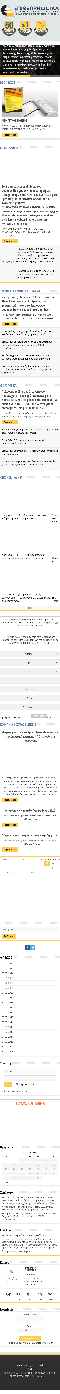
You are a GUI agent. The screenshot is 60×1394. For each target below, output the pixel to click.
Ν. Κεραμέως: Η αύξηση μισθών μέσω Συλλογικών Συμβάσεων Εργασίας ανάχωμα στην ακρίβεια (37, 274)
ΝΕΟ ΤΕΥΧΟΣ (7, 82)
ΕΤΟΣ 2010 (7, 1041)
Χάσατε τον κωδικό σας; (16, 1090)
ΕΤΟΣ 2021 (7, 987)
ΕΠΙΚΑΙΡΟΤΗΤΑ (9, 147)
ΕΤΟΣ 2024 (7, 973)
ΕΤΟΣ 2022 (7, 982)
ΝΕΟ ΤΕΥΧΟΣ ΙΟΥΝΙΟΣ (14, 120)
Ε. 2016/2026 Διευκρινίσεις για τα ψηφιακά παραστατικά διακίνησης (23, 442)
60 (20, 872)
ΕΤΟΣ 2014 (7, 1022)
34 (53, 867)
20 (24, 859)
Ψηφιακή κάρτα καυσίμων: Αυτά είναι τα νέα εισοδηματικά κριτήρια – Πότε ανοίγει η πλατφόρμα (30, 736)
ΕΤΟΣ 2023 (7, 978)
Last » (33, 872)
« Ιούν (5, 1181)
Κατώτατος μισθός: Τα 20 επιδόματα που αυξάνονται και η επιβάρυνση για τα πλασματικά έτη (29, 517)
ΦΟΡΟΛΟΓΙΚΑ (8, 385)
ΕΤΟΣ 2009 (7, 1046)
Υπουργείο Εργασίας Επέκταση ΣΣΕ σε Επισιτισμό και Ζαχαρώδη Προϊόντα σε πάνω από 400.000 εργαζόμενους (29, 345)
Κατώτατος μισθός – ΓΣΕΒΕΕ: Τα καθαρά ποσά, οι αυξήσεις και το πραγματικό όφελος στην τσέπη (27, 357)
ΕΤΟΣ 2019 (7, 997)
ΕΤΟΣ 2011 (7, 1036)
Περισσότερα (10, 134)
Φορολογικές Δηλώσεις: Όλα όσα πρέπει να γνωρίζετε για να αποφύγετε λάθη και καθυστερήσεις (29, 463)
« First (5, 859)
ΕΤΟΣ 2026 (7, 963)
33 (53, 863)
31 (41, 859)
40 (8, 872)
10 (18, 859)
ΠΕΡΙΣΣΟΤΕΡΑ (39, 716)
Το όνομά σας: (30, 1314)
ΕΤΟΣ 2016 (7, 1012)
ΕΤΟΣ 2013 (7, 1026)
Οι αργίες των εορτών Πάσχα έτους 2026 (30, 810)
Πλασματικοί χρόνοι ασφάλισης (18, 1251)
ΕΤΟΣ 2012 (7, 1031)
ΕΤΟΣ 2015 (7, 1017)
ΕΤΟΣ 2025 (7, 968)
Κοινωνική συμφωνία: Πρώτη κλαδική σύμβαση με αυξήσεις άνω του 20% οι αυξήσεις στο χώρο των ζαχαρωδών (27, 369)
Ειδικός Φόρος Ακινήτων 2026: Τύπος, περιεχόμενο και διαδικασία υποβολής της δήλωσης (30, 431)
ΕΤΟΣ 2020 (7, 992)
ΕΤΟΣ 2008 (7, 1051)
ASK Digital (37, 1365)
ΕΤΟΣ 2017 (7, 1007)
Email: (30, 1326)
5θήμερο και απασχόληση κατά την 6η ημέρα (30, 835)
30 (34, 859)
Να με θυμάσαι (25, 1084)
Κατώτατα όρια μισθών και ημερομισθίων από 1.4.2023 (30, 1235)
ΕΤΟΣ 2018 (7, 1002)
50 (14, 872)
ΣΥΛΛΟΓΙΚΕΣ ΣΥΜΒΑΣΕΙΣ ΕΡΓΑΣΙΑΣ (20, 291)
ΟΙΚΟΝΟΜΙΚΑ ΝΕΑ (11, 477)
